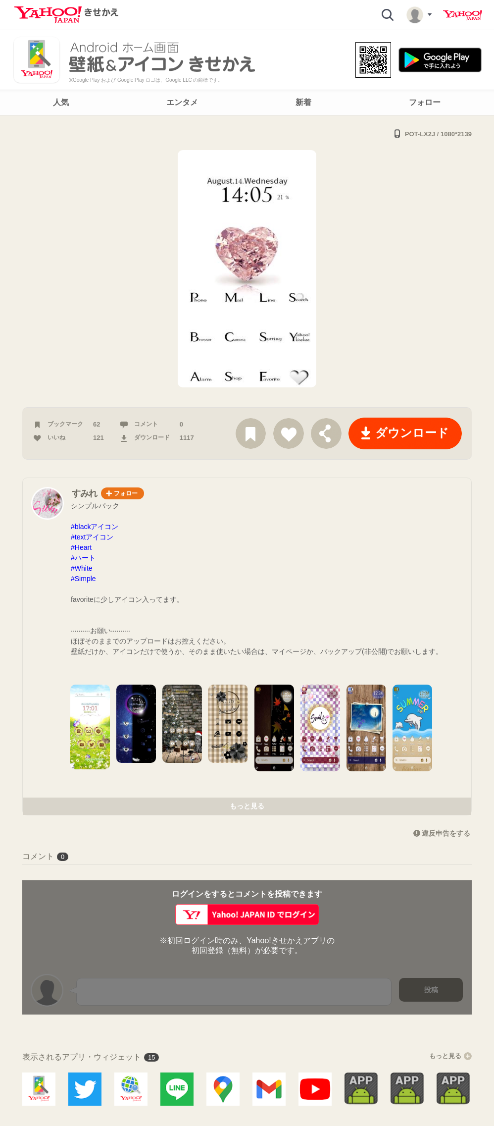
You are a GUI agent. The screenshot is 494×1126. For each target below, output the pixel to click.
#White (82, 568)
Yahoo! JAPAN (462, 15)
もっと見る (247, 806)
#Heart (81, 547)
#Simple (83, 579)
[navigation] (247, 102)
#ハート (83, 558)
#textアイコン (92, 537)
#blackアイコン (94, 527)
